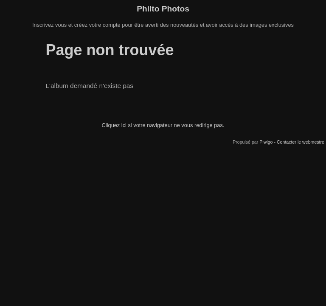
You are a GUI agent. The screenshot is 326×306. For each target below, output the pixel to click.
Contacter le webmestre (300, 141)
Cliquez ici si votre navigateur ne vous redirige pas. (163, 125)
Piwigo (266, 141)
